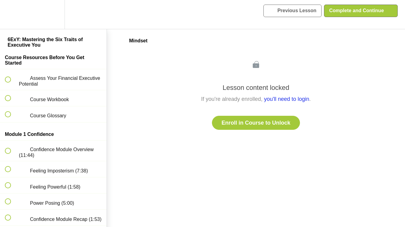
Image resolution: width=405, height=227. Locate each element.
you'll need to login (286, 99)
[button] (11, 14)
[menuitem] (53, 14)
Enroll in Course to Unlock (255, 123)
